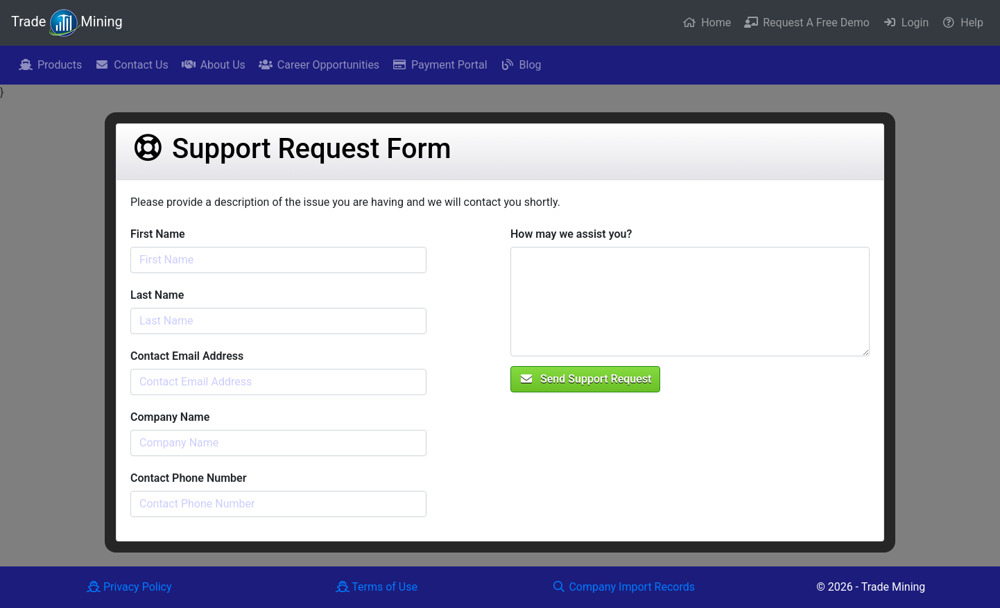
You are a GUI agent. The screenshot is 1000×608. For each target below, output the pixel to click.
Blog (521, 64)
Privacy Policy (129, 586)
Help (962, 22)
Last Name (157, 295)
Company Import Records (623, 586)
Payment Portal (440, 64)
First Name (157, 234)
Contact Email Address (186, 356)
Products (50, 64)
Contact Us (132, 64)
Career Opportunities (319, 64)
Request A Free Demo (807, 22)
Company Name (169, 417)
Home (706, 22)
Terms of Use (376, 586)
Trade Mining (67, 23)
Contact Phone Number (188, 478)
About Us (213, 64)
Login (906, 22)
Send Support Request (585, 378)
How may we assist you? (571, 234)
